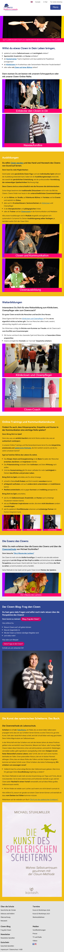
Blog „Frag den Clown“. (31, 619)
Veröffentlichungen (39, 930)
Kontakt (38, 2)
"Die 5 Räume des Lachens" (23, 553)
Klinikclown (46, 203)
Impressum (4, 949)
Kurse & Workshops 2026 (41, 910)
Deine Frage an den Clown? (13, 643)
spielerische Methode (23, 448)
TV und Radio (37, 937)
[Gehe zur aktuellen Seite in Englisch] (32, 2)
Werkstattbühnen (38, 917)
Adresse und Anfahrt (7, 913)
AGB (20, 949)
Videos (35, 940)
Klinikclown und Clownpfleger (32, 318)
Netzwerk (4, 920)
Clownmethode (9, 549)
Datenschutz (14, 949)
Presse (35, 933)
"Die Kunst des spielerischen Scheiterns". (44, 799)
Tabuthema (21, 730)
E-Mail (45, 2)
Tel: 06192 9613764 (56, 2)
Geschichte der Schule (8, 910)
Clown (16, 67)
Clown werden (17, 163)
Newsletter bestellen (8, 938)
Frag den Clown (6, 930)
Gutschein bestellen (7, 946)
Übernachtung (5, 917)
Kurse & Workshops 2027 (41, 913)
